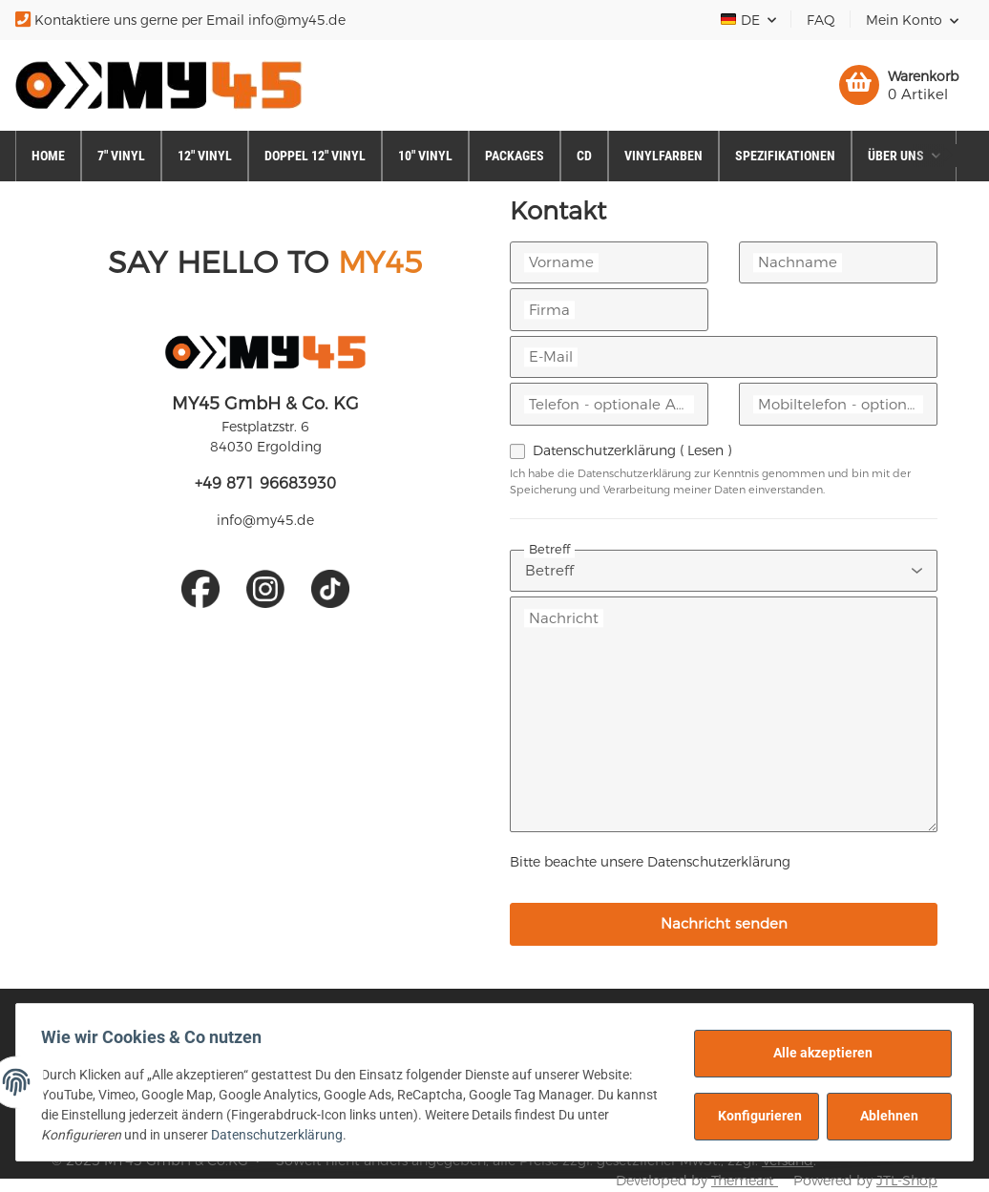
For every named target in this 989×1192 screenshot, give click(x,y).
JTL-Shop (906, 1180)
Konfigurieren (754, 1115)
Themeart (744, 1180)
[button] (912, 20)
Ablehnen (883, 1115)
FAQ (821, 20)
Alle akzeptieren (817, 1052)
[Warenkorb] (899, 85)
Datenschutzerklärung (632, 450)
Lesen (705, 450)
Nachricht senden (724, 923)
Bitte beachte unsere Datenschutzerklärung (650, 861)
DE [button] (741, 20)
